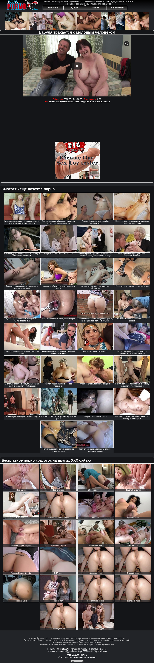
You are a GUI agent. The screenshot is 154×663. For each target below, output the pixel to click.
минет (52, 101)
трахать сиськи (102, 101)
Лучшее (74, 7)
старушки (84, 101)
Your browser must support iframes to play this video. (77, 65)
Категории (53, 7)
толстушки (74, 101)
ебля (92, 101)
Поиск (95, 7)
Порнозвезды (117, 7)
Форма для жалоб (77, 655)
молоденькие (62, 101)
